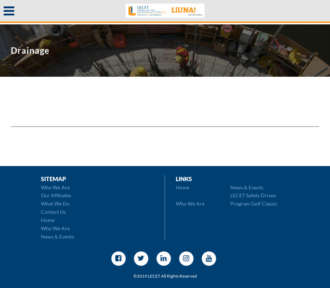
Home (48, 220)
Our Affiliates (56, 195)
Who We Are (55, 187)
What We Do (55, 203)
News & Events (57, 236)
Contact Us (53, 212)
